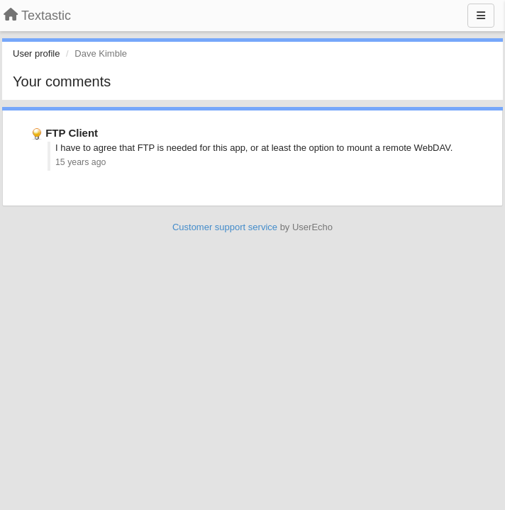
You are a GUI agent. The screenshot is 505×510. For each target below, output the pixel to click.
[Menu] (480, 16)
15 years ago (80, 162)
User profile (36, 53)
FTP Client (71, 133)
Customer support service (224, 227)
